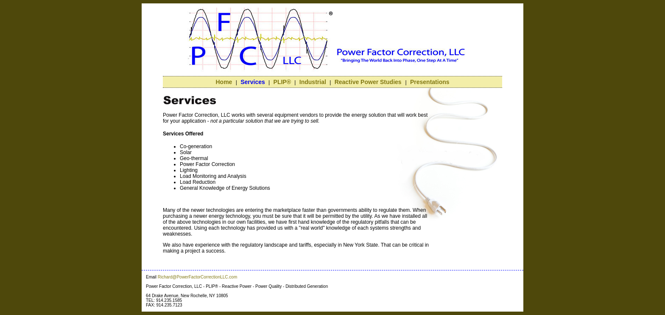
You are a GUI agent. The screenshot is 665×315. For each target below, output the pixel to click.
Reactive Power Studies (369, 82)
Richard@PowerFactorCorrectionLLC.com (197, 277)
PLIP (282, 82)
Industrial (312, 82)
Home (223, 82)
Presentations (430, 82)
